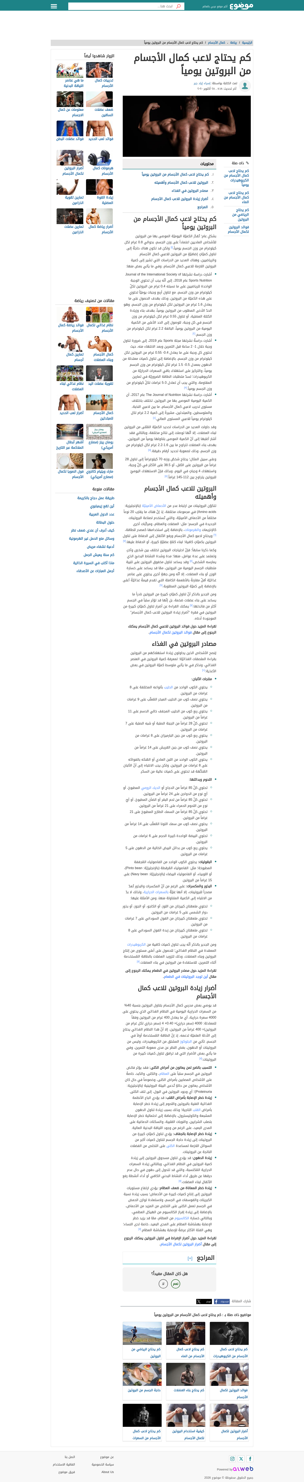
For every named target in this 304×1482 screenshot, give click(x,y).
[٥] (149, 450)
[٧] (124, 541)
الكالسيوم (182, 1218)
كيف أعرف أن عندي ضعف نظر (92, 531)
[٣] (185, 387)
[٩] (161, 585)
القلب (197, 1110)
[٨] (191, 561)
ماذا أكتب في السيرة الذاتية (93, 563)
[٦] (215, 535)
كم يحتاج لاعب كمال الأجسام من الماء (236, 197)
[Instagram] (232, 1458)
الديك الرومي (150, 787)
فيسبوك (224, 1301)
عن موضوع (107, 1457)
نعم (175, 1283)
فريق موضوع (66, 1472)
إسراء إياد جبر (202, 83)
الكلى (170, 1146)
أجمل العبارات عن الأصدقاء (95, 571)
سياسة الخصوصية (103, 1464)
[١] (172, 247)
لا (163, 1283)
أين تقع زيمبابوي (102, 506)
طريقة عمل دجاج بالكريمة (95, 498)
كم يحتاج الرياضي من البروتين (240, 215)
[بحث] (178, 6)
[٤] (154, 418)
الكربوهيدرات (136, 944)
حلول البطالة (105, 523)
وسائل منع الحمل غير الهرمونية (91, 539)
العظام (164, 1073)
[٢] (194, 333)
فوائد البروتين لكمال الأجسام (238, 229)
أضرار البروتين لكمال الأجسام (181, 1244)
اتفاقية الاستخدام (64, 1464)
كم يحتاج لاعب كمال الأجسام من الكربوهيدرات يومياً (236, 178)
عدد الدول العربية (101, 514)
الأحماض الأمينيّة (154, 506)
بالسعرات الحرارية (156, 892)
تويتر (208, 1301)
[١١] (138, 961)
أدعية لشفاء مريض (100, 547)
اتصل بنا (70, 1457)
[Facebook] (250, 1458)
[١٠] (203, 670)
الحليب (168, 687)
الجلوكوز (186, 1041)
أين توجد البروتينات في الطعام (186, 976)
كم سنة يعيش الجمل (99, 555)
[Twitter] (241, 1458)
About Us (107, 1472)
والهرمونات (193, 530)
